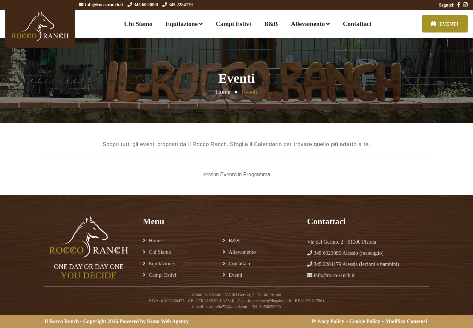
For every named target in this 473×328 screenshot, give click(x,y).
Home (223, 92)
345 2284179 (181, 4)
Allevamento (308, 23)
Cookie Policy (364, 321)
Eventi (444, 24)
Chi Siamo (138, 23)
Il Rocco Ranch (61, 321)
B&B (271, 23)
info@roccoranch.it (104, 4)
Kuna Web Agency (168, 321)
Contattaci (357, 23)
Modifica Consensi (406, 321)
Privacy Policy (328, 321)
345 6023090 (146, 4)
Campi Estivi (233, 23)
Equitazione (182, 23)
